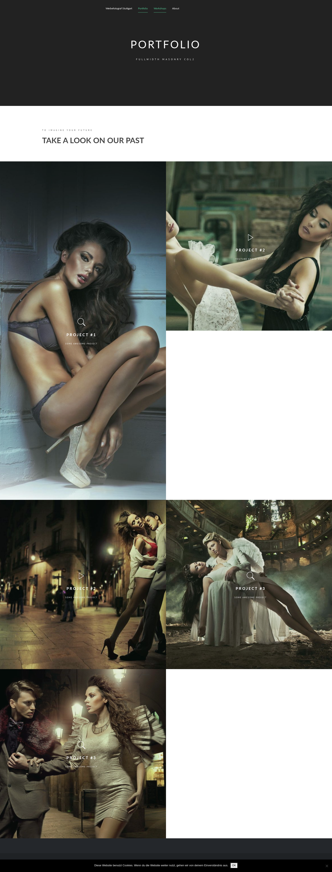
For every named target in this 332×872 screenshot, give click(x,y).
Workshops (160, 8)
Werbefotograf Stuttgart (119, 8)
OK (234, 865)
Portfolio (143, 8)
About (175, 8)
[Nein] (327, 866)
